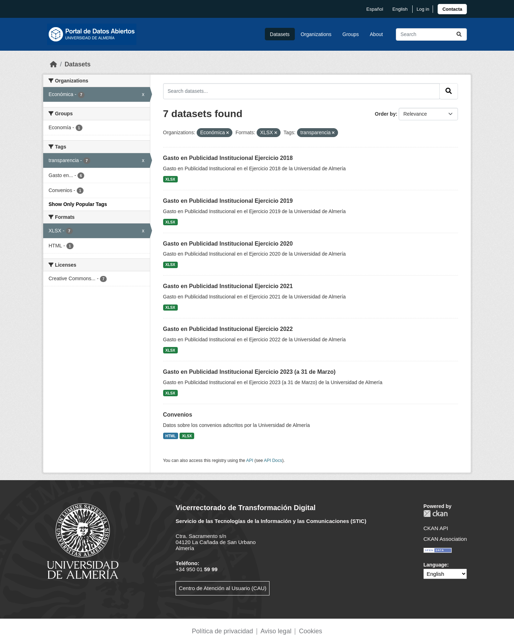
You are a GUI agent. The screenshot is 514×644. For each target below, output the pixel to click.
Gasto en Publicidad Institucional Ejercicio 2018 (228, 158)
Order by (385, 114)
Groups (350, 34)
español (374, 9)
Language (435, 565)
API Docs (273, 460)
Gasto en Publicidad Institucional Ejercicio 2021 (228, 286)
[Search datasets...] (431, 34)
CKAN (435, 513)
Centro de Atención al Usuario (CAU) (222, 588)
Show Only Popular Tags (78, 204)
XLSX (170, 179)
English (400, 9)
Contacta (452, 9)
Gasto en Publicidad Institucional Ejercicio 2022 (228, 329)
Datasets (279, 34)
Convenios (177, 415)
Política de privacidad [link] (222, 631)
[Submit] (459, 34)
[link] (452, 9)
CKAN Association (445, 539)
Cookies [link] (310, 631)
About (376, 34)
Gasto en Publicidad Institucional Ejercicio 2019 (228, 201)
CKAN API (435, 528)
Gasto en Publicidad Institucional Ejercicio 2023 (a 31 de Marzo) (249, 372)
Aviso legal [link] (276, 631)
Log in (423, 9)
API (249, 460)
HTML (170, 436)
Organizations (316, 34)
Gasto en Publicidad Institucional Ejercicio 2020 (228, 244)
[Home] (53, 64)
